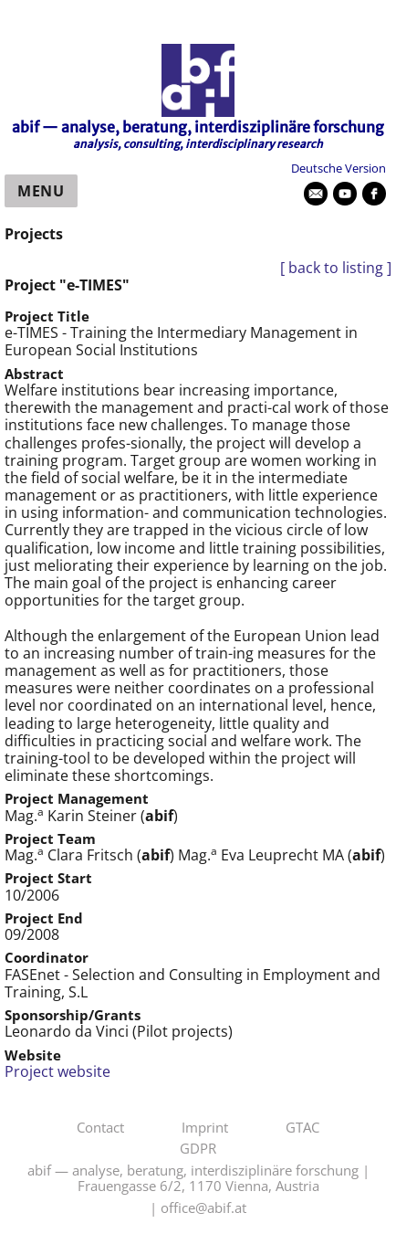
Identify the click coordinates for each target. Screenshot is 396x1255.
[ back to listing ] (335, 268)
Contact (100, 1128)
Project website (57, 1071)
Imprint (205, 1128)
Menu (41, 191)
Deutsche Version (338, 168)
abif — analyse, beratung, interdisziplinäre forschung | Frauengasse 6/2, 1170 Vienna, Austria (198, 1179)
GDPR (198, 1149)
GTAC (302, 1128)
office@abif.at (203, 1208)
